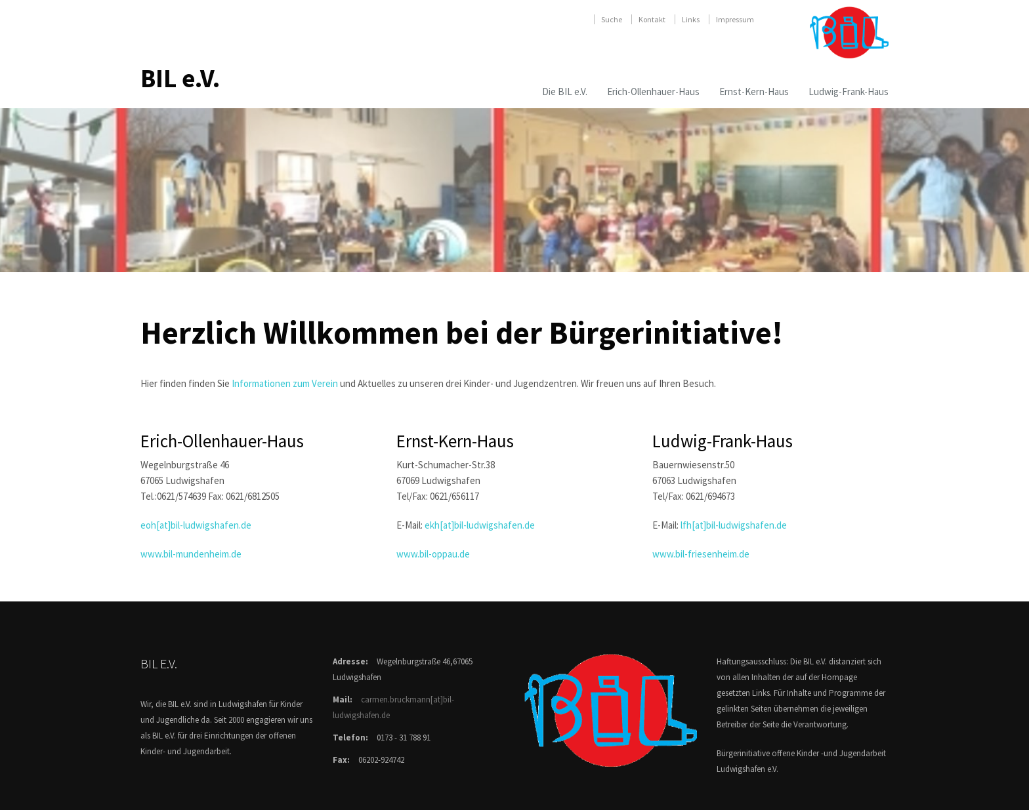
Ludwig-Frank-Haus (848, 91)
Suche (611, 19)
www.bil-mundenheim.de (191, 554)
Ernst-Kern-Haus (754, 91)
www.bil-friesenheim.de (700, 554)
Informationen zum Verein (285, 383)
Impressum (735, 19)
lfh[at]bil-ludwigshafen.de (734, 525)
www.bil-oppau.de (433, 554)
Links (691, 19)
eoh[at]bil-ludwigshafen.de (195, 525)
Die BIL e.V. (564, 91)
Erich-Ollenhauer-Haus (653, 91)
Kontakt (652, 19)
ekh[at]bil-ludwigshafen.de (480, 525)
